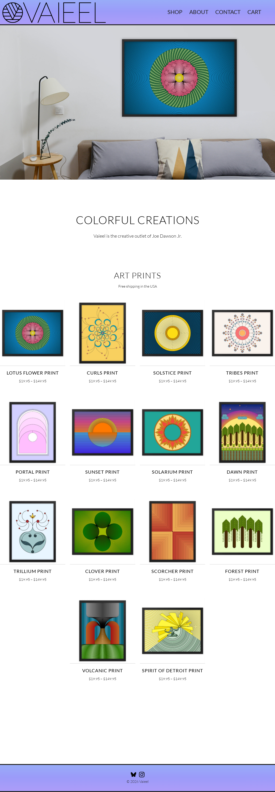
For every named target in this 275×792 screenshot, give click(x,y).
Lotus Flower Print (33, 372)
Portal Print (33, 472)
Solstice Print (172, 372)
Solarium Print (172, 472)
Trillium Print (33, 571)
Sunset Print (102, 472)
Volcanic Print (102, 670)
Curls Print (102, 372)
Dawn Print (242, 472)
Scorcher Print (172, 571)
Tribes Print (242, 372)
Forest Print (242, 571)
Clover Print (102, 571)
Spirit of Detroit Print (172, 670)
